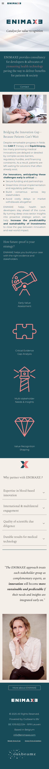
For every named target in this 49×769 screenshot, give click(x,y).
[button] (3, 3)
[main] (24, 31)
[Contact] (24, 86)
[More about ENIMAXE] (25, 687)
